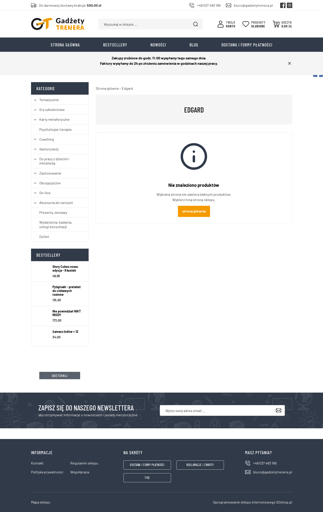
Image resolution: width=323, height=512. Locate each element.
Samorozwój (48, 149)
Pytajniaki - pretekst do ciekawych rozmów (66, 290)
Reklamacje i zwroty (200, 465)
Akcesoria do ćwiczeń (56, 202)
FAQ (147, 477)
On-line (45, 193)
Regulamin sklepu (84, 463)
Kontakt (37, 463)
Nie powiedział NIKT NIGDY (66, 313)
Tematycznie (49, 100)
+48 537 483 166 (209, 5)
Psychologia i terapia (55, 129)
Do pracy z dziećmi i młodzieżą (54, 161)
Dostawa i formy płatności (246, 44)
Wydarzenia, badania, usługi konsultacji (55, 224)
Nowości (158, 44)
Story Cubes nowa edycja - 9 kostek (65, 268)
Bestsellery (115, 44)
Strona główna (65, 44)
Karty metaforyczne (54, 119)
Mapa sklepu (40, 502)
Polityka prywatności (47, 472)
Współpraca (79, 472)
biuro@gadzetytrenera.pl (253, 5)
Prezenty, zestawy (53, 212)
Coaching (46, 139)
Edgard (127, 88)
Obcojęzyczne (50, 183)
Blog (194, 44)
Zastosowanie (50, 173)
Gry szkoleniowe (52, 109)
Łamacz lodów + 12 (65, 331)
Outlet (44, 236)
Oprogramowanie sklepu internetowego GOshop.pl (252, 502)
